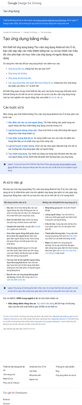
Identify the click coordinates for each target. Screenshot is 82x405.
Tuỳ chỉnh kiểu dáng (45, 303)
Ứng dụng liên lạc (16, 69)
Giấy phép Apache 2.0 (59, 319)
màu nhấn (73, 236)
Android (6, 399)
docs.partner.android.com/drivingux (51, 20)
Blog (57, 371)
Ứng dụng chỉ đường (17, 73)
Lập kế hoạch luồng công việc (22, 130)
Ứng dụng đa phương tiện (19, 78)
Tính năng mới (9, 374)
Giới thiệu (33, 371)
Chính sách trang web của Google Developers (43, 321)
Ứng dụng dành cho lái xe (66, 375)
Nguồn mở (33, 379)
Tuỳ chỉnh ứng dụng (17, 154)
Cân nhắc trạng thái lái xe (20, 138)
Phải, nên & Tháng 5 (11, 383)
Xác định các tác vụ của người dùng (25, 122)
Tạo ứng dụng (11, 11)
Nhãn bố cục (8, 379)
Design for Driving (24, 3)
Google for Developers (11, 32)
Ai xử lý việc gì (55, 97)
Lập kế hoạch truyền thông (21, 146)
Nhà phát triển (35, 375)
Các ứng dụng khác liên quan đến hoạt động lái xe (30, 83)
